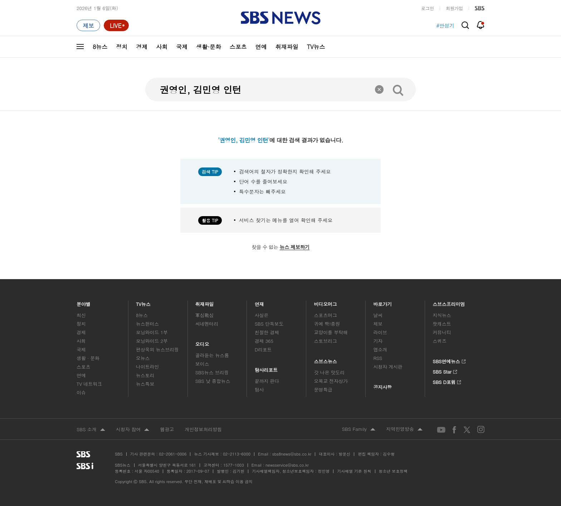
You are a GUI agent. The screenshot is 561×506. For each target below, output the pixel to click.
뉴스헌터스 (147, 323)
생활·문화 (208, 47)
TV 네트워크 (89, 383)
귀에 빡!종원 (327, 323)
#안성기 (445, 25)
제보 (377, 323)
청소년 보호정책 (393, 471)
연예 (261, 47)
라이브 (380, 332)
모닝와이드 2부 (152, 340)
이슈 (81, 392)
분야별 (84, 302)
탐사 (259, 389)
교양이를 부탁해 (331, 332)
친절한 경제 (267, 332)
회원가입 (454, 8)
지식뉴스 (442, 315)
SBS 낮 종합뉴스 (212, 381)
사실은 (262, 315)
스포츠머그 (325, 315)
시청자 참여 (132, 430)
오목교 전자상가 (331, 381)
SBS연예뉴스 (449, 360)
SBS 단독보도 (269, 323)
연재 (259, 302)
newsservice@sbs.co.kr (286, 465)
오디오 (202, 342)
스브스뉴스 (325, 359)
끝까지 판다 (267, 381)
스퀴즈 (440, 340)
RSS (377, 358)
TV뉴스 (316, 47)
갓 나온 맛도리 (329, 372)
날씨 (377, 315)
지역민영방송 (404, 429)
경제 (141, 47)
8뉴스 (100, 47)
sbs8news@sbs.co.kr (291, 454)
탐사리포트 (266, 368)
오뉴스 (143, 358)
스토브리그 (325, 340)
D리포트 (263, 349)
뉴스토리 (145, 375)
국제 (181, 47)
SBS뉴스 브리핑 (212, 372)
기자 (377, 340)
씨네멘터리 (206, 323)
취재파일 (286, 47)
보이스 (202, 363)
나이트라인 (147, 366)
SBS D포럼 (447, 381)
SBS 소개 (91, 430)
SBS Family (358, 429)
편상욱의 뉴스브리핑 (157, 349)
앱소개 (380, 349)
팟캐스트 (442, 323)
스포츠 (238, 47)
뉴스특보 (145, 383)
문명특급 (323, 389)
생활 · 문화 (88, 358)
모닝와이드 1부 (152, 332)
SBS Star (445, 370)
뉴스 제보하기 (294, 246)
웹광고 (167, 429)
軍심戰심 (204, 315)
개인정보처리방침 (203, 429)
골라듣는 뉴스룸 (212, 355)
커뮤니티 (442, 332)
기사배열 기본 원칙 (354, 471)
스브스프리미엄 (449, 302)
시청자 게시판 (387, 366)
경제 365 (264, 340)
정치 (121, 47)
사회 (161, 47)
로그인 (427, 8)
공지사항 (382, 387)
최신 (81, 315)
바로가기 (382, 302)
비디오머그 (325, 302)
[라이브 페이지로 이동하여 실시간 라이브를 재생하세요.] (116, 25)
